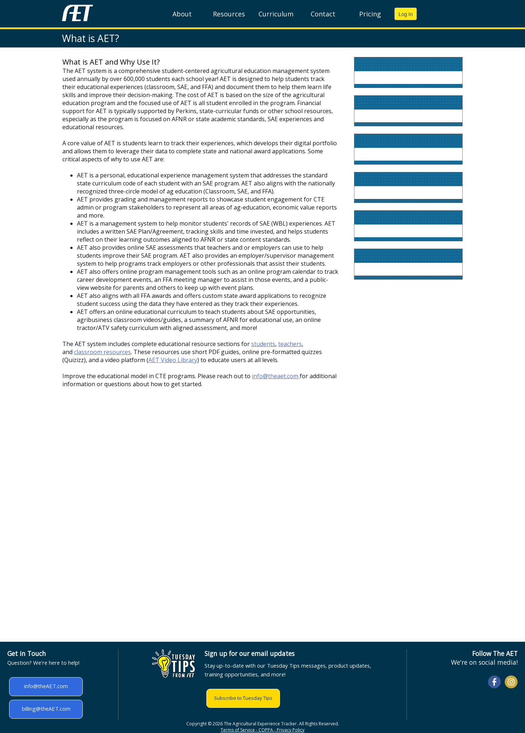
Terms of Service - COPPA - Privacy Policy (262, 730)
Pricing (370, 13)
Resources (229, 13)
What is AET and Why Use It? (111, 62)
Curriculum (275, 13)
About (182, 13)
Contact (323, 13)
